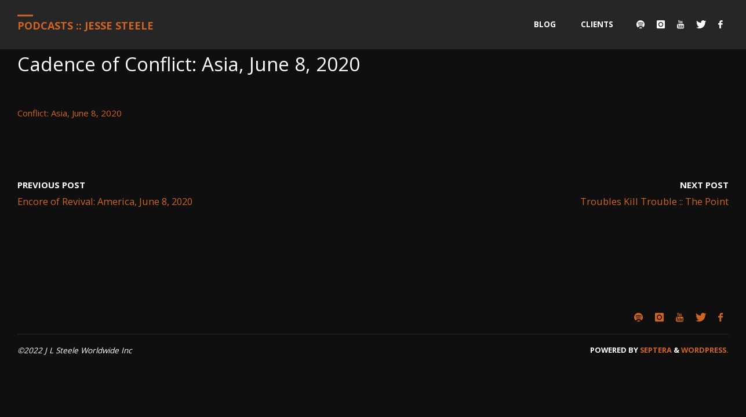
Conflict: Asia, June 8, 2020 (69, 113)
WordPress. (705, 350)
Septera (655, 350)
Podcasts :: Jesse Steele (85, 25)
